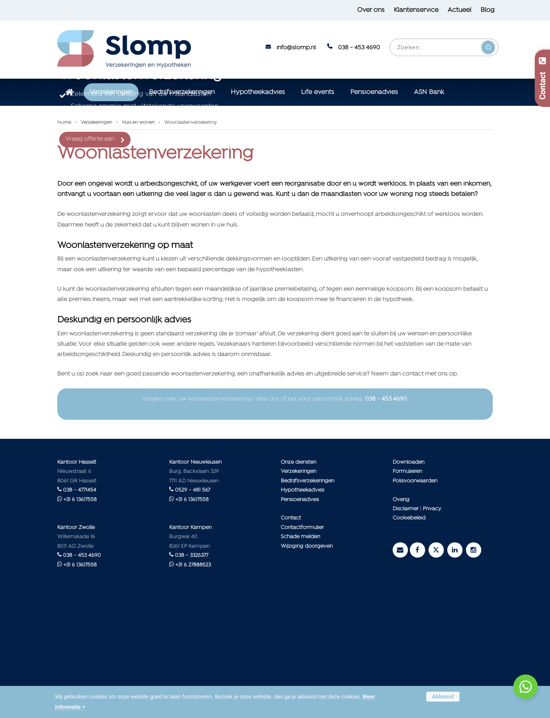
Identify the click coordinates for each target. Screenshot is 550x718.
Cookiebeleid (409, 634)
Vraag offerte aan (90, 197)
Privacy (432, 625)
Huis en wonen (138, 238)
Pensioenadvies (300, 615)
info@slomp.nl (296, 48)
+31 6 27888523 (193, 681)
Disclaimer (406, 625)
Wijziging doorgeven (307, 662)
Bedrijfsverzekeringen (307, 596)
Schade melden (300, 653)
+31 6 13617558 (80, 615)
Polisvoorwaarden (415, 596)
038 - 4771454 (79, 606)
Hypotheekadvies (302, 606)
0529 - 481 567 (192, 606)
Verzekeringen (96, 238)
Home (64, 238)
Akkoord (443, 697)
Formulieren (407, 587)
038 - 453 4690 (359, 48)
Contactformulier (302, 643)
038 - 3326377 (191, 671)
